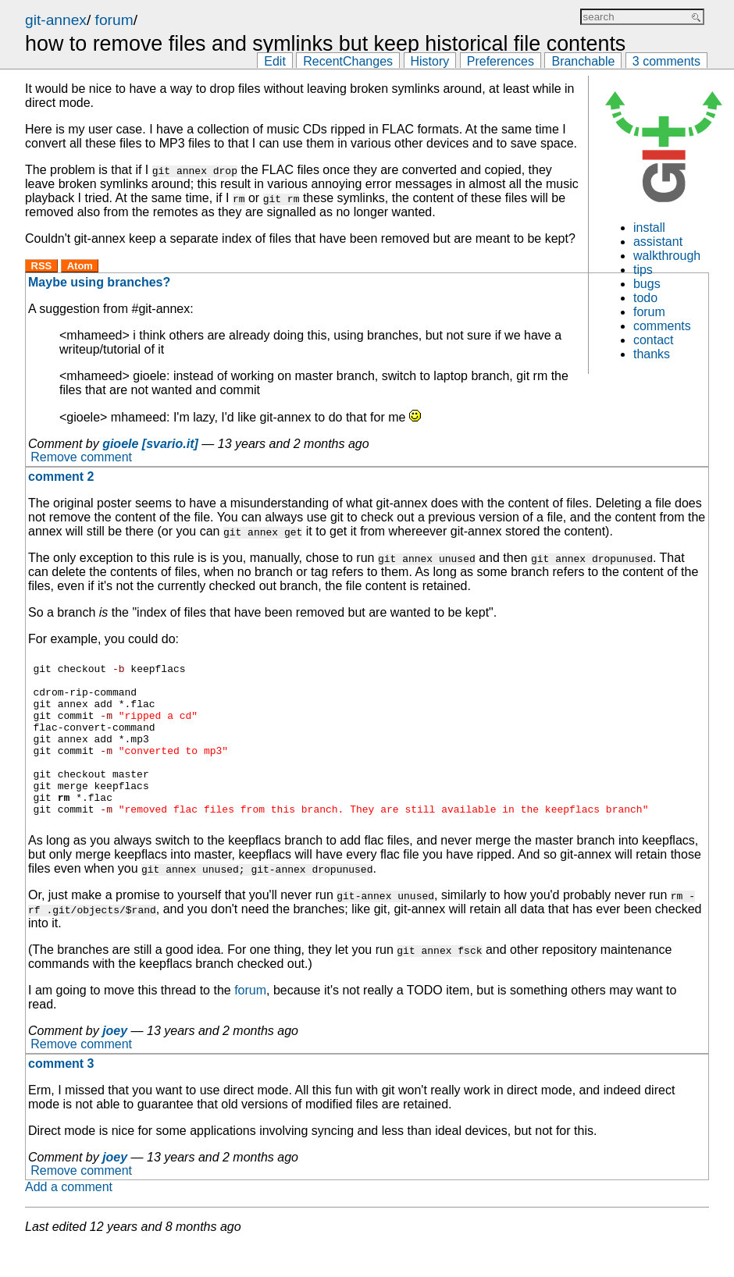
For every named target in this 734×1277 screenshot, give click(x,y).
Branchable (583, 61)
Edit (275, 61)
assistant (657, 241)
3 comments (666, 61)
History (430, 61)
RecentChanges (348, 61)
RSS (41, 266)
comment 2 (61, 476)
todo (645, 297)
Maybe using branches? (99, 282)
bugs (647, 283)
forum (114, 20)
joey (114, 1061)
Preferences (500, 61)
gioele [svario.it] (150, 443)
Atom (80, 266)
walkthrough (666, 255)
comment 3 (61, 1094)
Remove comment (81, 457)
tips (643, 269)
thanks (651, 354)
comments (662, 326)
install (649, 227)
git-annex (56, 20)
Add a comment (68, 1217)
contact (653, 340)
